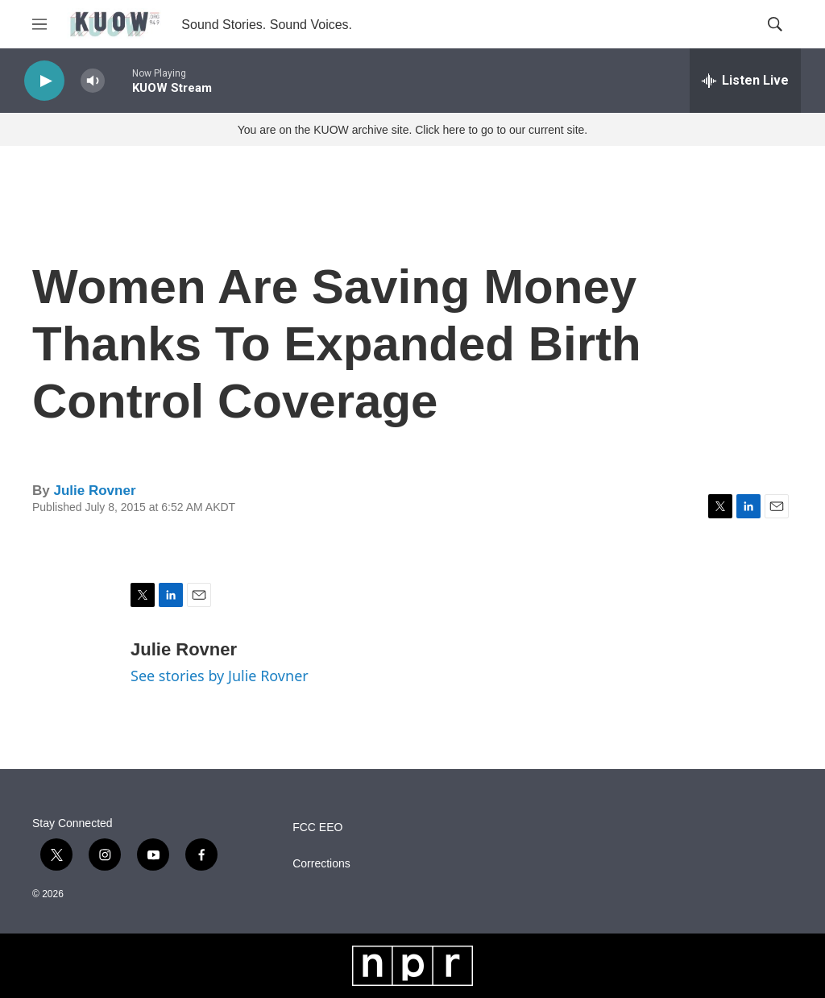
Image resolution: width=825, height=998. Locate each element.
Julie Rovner (94, 490)
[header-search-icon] (775, 24)
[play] (44, 81)
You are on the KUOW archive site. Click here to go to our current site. (412, 129)
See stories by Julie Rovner (220, 675)
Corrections (321, 864)
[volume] (92, 81)
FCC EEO (317, 827)
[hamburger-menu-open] (39, 24)
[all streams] (745, 80)
